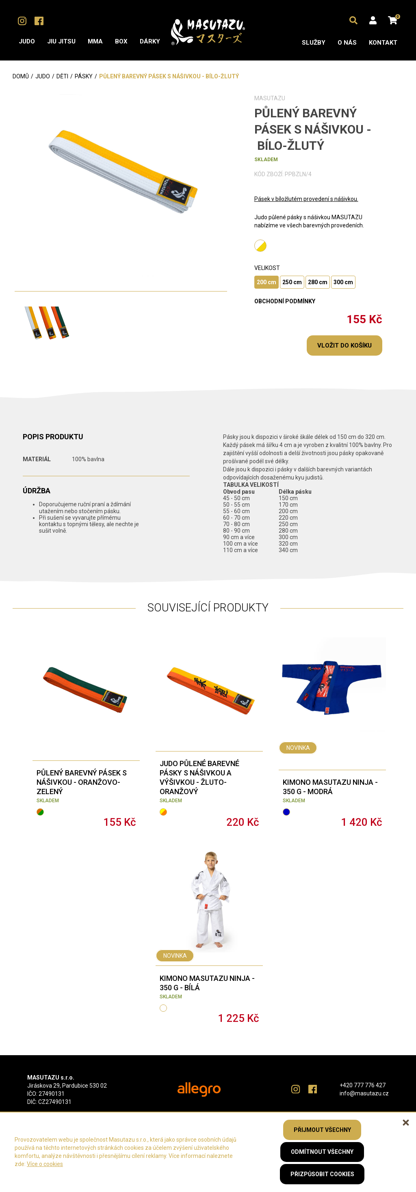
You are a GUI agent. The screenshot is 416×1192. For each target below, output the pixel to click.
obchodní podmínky (284, 301)
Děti (62, 76)
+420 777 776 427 (363, 1085)
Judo (42, 76)
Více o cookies (45, 1164)
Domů (21, 76)
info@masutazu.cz (364, 1093)
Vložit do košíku (344, 345)
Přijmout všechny (322, 1129)
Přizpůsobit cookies (322, 1174)
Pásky (84, 76)
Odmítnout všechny (322, 1152)
